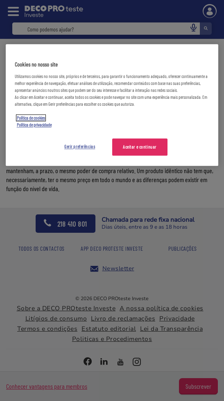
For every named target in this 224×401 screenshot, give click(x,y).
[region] (112, 105)
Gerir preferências (79, 146)
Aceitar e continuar (139, 147)
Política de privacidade (34, 125)
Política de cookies (31, 118)
